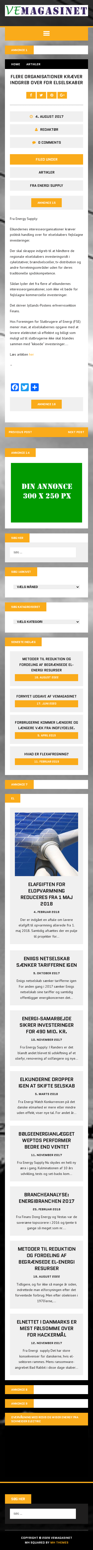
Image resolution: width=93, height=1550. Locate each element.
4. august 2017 (49, 116)
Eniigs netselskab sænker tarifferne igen (46, 962)
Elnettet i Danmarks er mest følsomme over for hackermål (46, 1329)
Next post (76, 432)
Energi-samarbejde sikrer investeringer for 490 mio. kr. (46, 1025)
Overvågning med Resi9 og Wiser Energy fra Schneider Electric (44, 1419)
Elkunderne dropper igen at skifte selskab (46, 1083)
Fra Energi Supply (46, 185)
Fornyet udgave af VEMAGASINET (46, 696)
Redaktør (49, 129)
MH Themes (59, 1542)
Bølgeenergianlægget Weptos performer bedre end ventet (46, 1140)
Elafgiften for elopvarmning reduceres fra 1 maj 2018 (46, 894)
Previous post (20, 432)
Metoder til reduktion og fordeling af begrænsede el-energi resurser (46, 665)
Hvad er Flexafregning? (46, 754)
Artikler (47, 172)
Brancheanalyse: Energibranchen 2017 (46, 1198)
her (31, 354)
